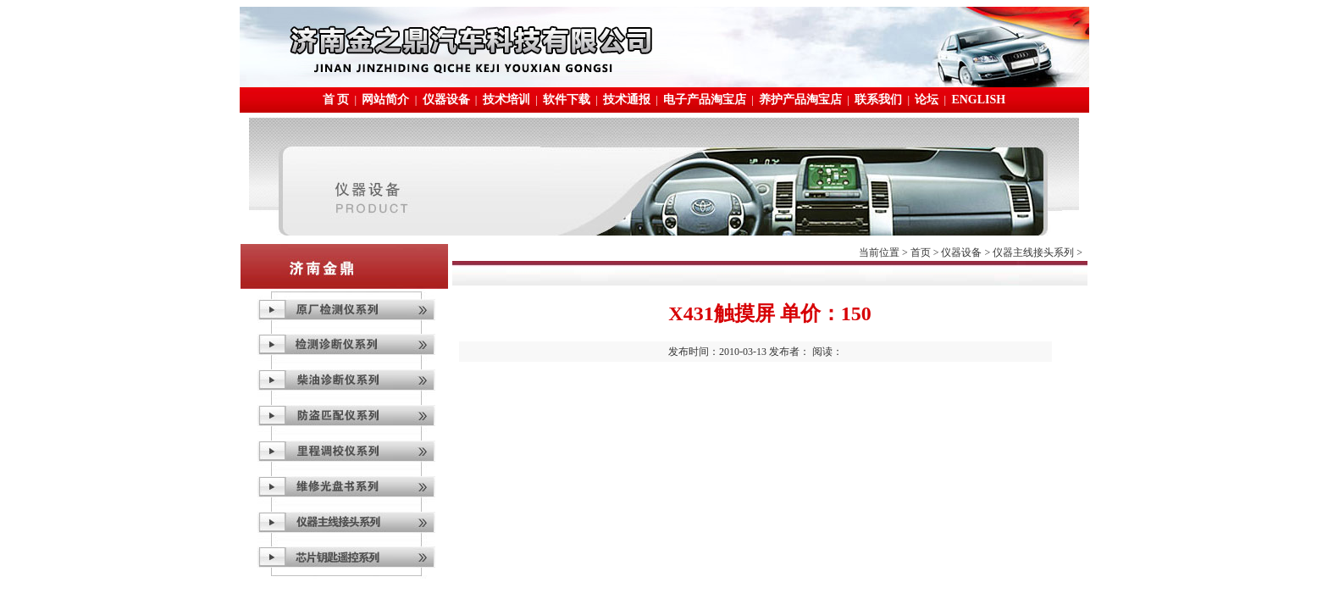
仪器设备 (446, 99)
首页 (920, 252)
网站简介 (385, 99)
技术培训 (506, 99)
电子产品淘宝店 (704, 99)
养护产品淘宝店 (800, 99)
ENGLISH (978, 99)
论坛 (926, 99)
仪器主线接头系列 (1033, 252)
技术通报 (626, 99)
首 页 (336, 99)
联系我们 (878, 99)
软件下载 (566, 99)
